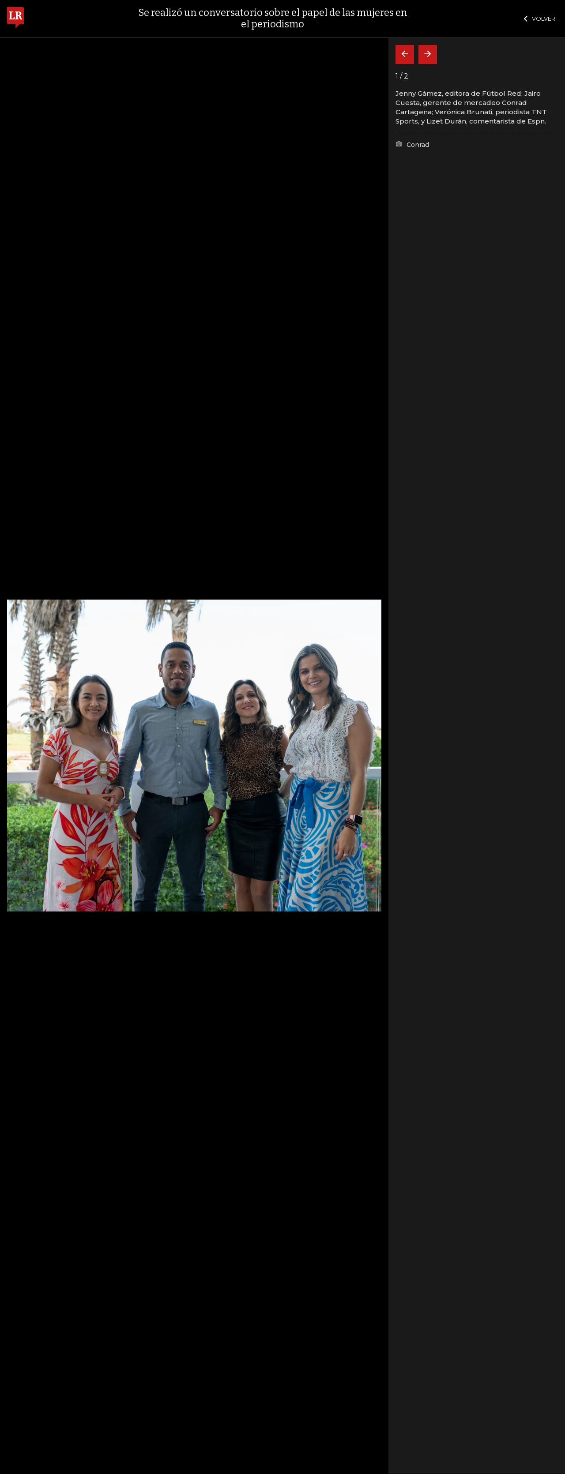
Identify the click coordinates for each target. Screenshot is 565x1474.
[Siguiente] (427, 54)
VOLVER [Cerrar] (539, 18)
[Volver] (405, 54)
